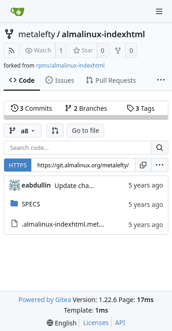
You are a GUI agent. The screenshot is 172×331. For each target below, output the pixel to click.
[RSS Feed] (11, 50)
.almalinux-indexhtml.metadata (69, 224)
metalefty (36, 34)
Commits (31, 108)
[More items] (161, 80)
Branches (86, 108)
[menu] (159, 165)
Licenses (96, 322)
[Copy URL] (143, 165)
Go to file (85, 130)
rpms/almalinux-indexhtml (70, 65)
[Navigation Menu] (159, 11)
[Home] (17, 11)
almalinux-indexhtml (103, 34)
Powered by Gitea (44, 299)
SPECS (31, 204)
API (120, 322)
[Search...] (159, 147)
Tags (141, 108)
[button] (55, 130)
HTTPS (18, 165)
